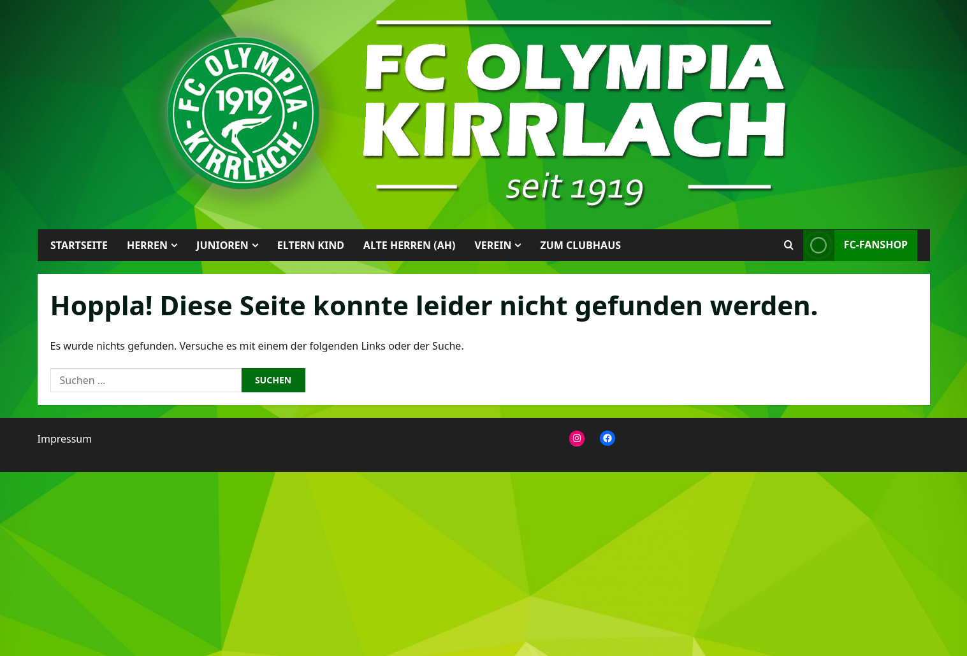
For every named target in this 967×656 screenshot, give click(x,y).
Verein (492, 245)
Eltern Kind (310, 245)
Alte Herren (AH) (409, 245)
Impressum (65, 439)
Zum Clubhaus (580, 245)
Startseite (79, 245)
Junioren (222, 245)
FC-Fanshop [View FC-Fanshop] (855, 245)
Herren (146, 245)
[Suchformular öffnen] (788, 245)
